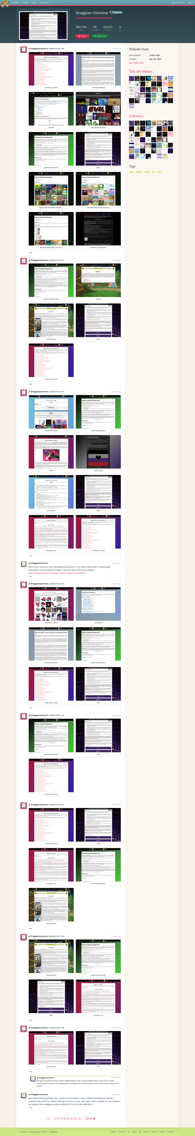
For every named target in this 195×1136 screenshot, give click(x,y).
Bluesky (54, 1132)
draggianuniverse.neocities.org (94, 18)
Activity (25, 2)
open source (35, 1132)
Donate (122, 1132)
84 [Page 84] (90, 1118)
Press (146, 1132)
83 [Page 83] (86, 1118)
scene (146, 172)
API (140, 1132)
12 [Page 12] (75, 1118)
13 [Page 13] (79, 1118)
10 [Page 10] (67, 1118)
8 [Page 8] (62, 1118)
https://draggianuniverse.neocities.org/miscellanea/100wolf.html (57, 573)
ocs (159, 172)
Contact (171, 1132)
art (153, 172)
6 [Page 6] (57, 1118)
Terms (162, 1132)
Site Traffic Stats (136, 63)
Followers (136, 116)
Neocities (24, 1132)
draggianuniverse (38, 48)
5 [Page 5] (55, 1118)
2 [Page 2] (49, 1118)
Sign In (190, 2)
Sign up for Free (177, 2)
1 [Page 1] (47, 1118)
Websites (15, 2)
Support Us (44, 2)
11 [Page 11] (71, 1118)
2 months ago (116, 49)
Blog (134, 1132)
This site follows (140, 71)
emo (131, 172)
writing (139, 172)
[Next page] (94, 1118)
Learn (33, 2)
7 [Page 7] (59, 1118)
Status (154, 1132)
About (114, 1132)
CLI (129, 1132)
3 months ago (116, 715)
